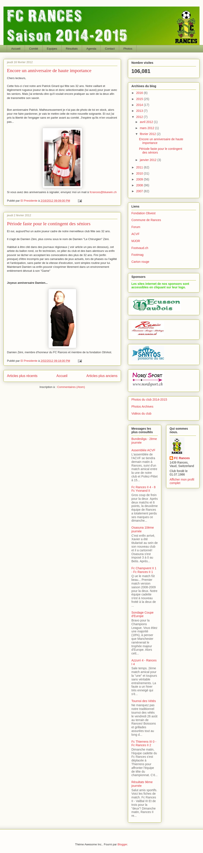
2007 (140, 191)
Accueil (16, 48)
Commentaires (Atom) (71, 387)
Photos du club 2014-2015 (149, 399)
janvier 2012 (148, 160)
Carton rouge (140, 261)
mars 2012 (147, 128)
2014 (140, 105)
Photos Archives (142, 406)
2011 (140, 167)
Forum (135, 227)
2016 (140, 93)
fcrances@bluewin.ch (103, 192)
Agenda (91, 48)
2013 (140, 110)
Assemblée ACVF (143, 450)
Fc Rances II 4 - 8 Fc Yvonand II (143, 489)
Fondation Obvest (143, 213)
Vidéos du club (141, 413)
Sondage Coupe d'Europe (142, 614)
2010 (140, 173)
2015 (140, 99)
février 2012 (148, 134)
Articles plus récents (22, 376)
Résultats (72, 48)
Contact (110, 48)
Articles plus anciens (101, 376)
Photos (127, 48)
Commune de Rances (146, 220)
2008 (140, 185)
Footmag (137, 254)
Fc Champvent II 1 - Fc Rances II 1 (143, 570)
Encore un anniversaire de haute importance (49, 70)
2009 (140, 179)
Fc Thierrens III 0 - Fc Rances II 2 (143, 743)
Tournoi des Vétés (143, 701)
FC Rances (182, 458)
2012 (140, 117)
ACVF (135, 234)
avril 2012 (147, 122)
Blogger (122, 844)
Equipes (52, 48)
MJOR (135, 241)
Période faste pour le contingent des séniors (48, 223)
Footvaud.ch (139, 248)
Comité (33, 48)
